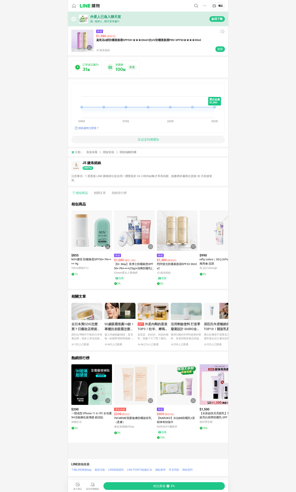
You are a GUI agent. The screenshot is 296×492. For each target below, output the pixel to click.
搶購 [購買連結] (220, 49)
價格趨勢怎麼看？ (88, 128)
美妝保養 (91, 152)
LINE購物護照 (116, 469)
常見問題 (174, 469)
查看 (132, 67)
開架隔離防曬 (128, 152)
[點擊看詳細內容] (91, 230)
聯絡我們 (187, 469)
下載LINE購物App (81, 469)
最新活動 (100, 469)
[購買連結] (164, 486)
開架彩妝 (108, 152)
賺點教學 (160, 469)
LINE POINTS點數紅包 (139, 469)
